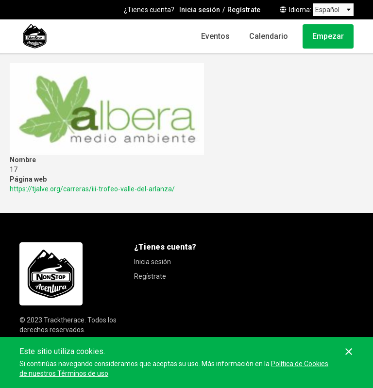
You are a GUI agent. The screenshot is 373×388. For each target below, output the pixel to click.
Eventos (215, 36)
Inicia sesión (199, 10)
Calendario (268, 36)
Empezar (328, 36)
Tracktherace (64, 320)
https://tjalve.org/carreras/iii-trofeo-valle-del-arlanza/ (92, 189)
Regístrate (243, 10)
